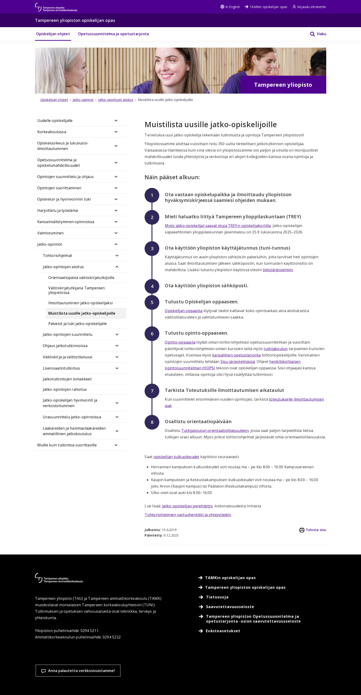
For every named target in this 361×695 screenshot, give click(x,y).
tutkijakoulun (276, 348)
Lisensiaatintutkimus (61, 368)
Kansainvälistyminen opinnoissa (65, 221)
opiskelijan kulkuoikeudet (176, 456)
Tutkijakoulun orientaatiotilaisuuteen (215, 430)
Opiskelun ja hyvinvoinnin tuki (64, 199)
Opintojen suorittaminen (59, 187)
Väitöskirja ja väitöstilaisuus (68, 356)
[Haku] (315, 34)
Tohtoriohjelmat (57, 255)
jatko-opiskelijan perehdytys (187, 505)
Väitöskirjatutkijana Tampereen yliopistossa (76, 290)
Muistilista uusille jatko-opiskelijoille (82, 313)
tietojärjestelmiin (278, 269)
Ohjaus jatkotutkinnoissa (65, 345)
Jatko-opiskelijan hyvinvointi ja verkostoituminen (70, 403)
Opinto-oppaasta (180, 342)
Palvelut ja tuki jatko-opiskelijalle (77, 323)
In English (230, 7)
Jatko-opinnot (49, 244)
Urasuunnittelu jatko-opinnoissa (72, 416)
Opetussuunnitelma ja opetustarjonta (113, 33)
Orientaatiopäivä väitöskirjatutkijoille (81, 277)
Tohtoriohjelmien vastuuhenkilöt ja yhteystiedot (188, 514)
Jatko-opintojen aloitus (63, 266)
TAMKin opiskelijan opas (266, 7)
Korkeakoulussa (51, 131)
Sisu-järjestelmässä (238, 361)
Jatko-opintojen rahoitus (65, 389)
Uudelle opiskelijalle (55, 120)
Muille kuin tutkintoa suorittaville (67, 445)
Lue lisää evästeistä (160, 684)
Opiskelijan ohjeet (53, 33)
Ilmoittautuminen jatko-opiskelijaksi (80, 302)
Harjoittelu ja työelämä (57, 210)
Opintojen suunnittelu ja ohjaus (65, 176)
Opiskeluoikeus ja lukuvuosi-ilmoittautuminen (63, 146)
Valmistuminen (50, 232)
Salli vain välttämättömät (327, 674)
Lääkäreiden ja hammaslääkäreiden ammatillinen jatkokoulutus (74, 431)
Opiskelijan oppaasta (183, 310)
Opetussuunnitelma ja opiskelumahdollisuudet (58, 162)
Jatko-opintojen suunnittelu (67, 334)
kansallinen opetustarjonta (236, 355)
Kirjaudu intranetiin (309, 7)
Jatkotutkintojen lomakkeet (67, 379)
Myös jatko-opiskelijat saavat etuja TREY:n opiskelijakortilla (218, 225)
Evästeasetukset (219, 674)
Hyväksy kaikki (273, 674)
